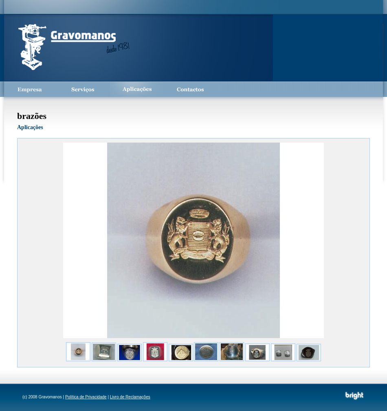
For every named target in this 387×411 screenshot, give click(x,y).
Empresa (30, 89)
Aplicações (136, 89)
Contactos (189, 89)
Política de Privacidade (86, 397)
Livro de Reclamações (130, 397)
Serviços (83, 89)
